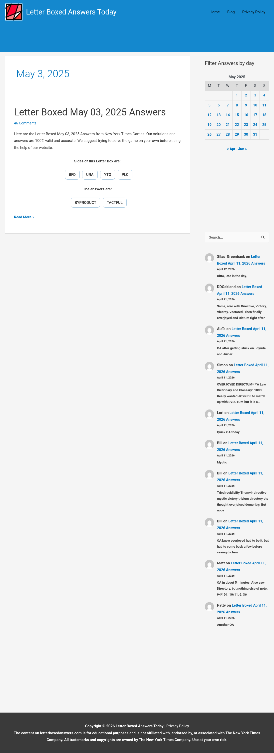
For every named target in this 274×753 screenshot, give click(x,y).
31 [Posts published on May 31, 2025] (255, 134)
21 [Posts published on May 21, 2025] (228, 124)
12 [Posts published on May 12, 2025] (209, 115)
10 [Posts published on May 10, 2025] (255, 105)
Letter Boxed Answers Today (73, 12)
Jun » (242, 148)
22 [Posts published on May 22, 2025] (237, 124)
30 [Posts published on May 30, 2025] (246, 134)
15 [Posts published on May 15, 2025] (237, 115)
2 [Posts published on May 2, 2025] (246, 95)
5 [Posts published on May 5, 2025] (209, 105)
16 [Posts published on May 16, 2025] (246, 115)
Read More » (24, 217)
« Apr (231, 148)
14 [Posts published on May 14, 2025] (228, 115)
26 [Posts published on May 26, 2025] (209, 134)
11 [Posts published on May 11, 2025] (264, 105)
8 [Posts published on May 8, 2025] (237, 105)
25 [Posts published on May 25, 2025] (264, 124)
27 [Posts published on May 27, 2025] (219, 134)
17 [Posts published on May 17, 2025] (255, 115)
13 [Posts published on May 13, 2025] (219, 115)
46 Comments (25, 123)
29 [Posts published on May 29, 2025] (237, 134)
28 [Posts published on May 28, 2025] (228, 134)
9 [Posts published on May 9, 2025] (246, 105)
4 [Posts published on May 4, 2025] (264, 95)
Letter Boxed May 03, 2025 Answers (93, 112)
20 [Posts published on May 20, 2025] (219, 124)
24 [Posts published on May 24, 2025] (255, 124)
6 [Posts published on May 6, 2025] (219, 105)
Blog (231, 12)
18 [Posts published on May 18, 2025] (264, 115)
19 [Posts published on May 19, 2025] (209, 124)
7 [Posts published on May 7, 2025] (228, 105)
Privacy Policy (253, 12)
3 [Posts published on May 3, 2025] (255, 95)
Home (215, 12)
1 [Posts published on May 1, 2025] (237, 95)
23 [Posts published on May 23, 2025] (246, 124)
